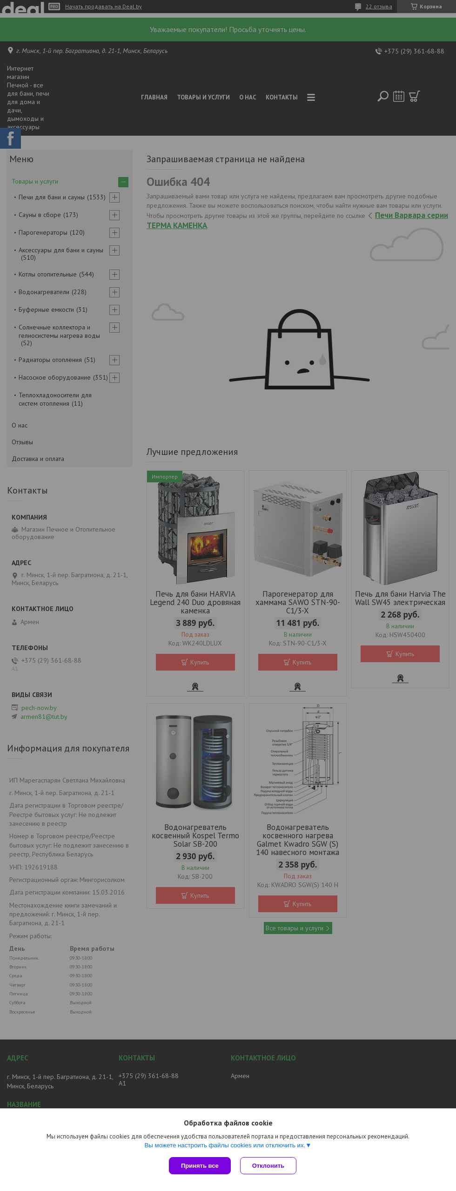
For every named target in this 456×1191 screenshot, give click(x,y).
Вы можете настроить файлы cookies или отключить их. (224, 1145)
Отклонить (268, 1165)
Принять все (200, 1165)
